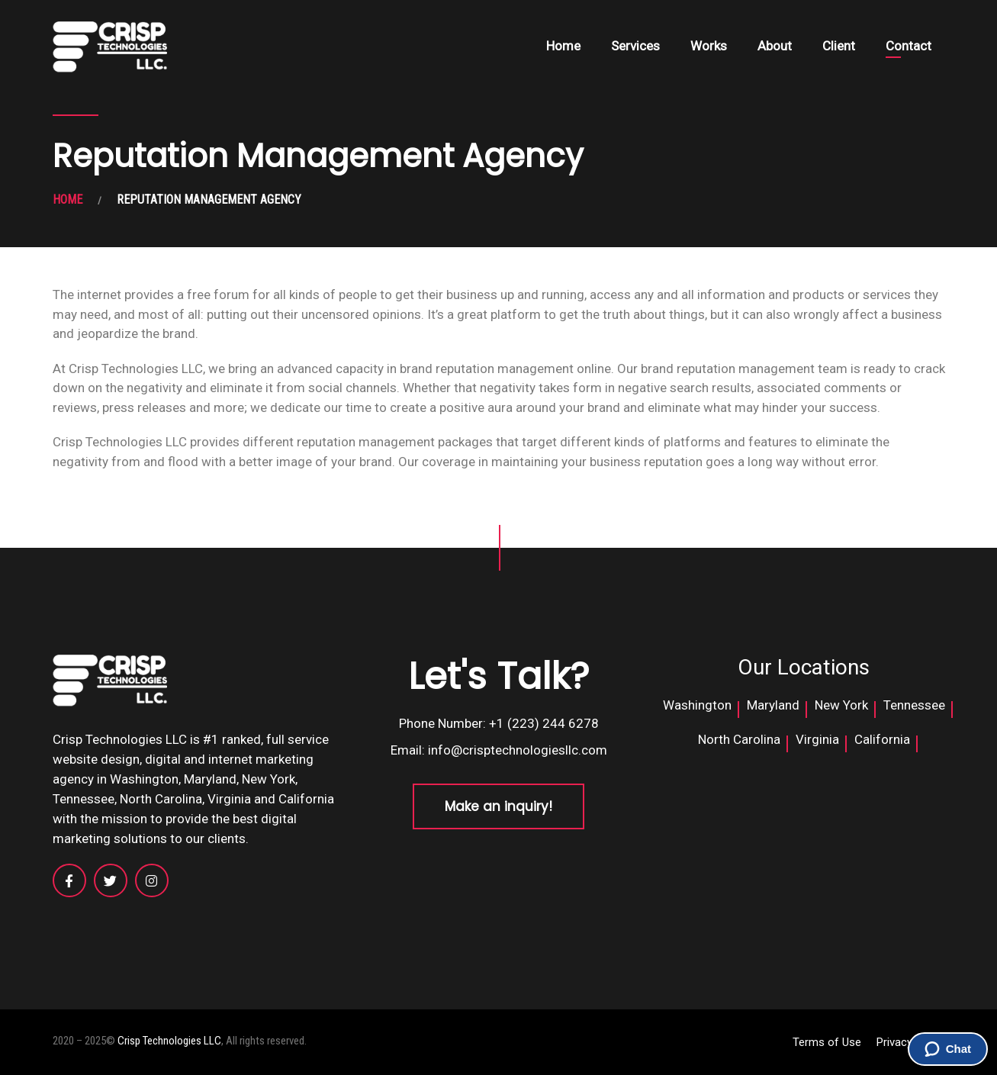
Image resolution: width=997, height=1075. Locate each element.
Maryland (773, 705)
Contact (908, 45)
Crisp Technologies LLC (169, 1041)
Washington (697, 705)
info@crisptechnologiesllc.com (517, 750)
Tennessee (914, 705)
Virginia (817, 739)
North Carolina (739, 739)
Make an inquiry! (498, 806)
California (882, 739)
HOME (67, 199)
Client (838, 45)
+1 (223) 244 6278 (544, 723)
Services (635, 45)
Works (708, 45)
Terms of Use (827, 1042)
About (774, 45)
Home (563, 45)
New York (841, 705)
